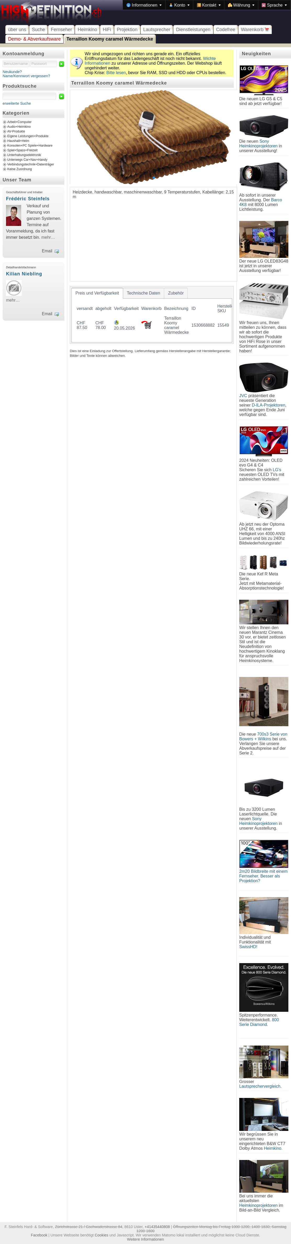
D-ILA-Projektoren (268, 405)
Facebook (39, 1235)
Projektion (127, 29)
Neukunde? (12, 72)
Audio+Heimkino (19, 127)
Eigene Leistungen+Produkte (27, 136)
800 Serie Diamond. (259, 1022)
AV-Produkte (16, 132)
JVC (243, 395)
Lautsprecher (156, 29)
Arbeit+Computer (19, 122)
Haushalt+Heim (18, 141)
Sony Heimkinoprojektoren (258, 143)
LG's (277, 470)
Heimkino (87, 29)
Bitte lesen (116, 72)
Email (47, 251)
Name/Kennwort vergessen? (26, 76)
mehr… (48, 237)
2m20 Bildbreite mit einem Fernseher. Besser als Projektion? (263, 876)
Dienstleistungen (193, 29)
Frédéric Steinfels (28, 198)
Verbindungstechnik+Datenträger (30, 164)
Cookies (101, 1235)
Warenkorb (255, 29)
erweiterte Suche (17, 103)
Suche (38, 29)
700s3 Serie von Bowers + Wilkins (263, 736)
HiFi (107, 29)
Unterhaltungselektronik (24, 155)
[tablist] (152, 315)
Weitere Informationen (145, 1239)
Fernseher (61, 29)
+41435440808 (157, 1227)
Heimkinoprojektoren (258, 1205)
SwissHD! (248, 947)
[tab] (97, 293)
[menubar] (207, 5)
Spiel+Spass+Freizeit (22, 150)
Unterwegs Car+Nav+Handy (27, 160)
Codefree (225, 29)
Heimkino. (273, 1148)
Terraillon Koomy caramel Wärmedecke (109, 39)
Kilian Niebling (24, 273)
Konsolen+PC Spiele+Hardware (30, 146)
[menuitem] (144, 5)
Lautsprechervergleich (259, 1086)
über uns (17, 29)
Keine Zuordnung (19, 169)
